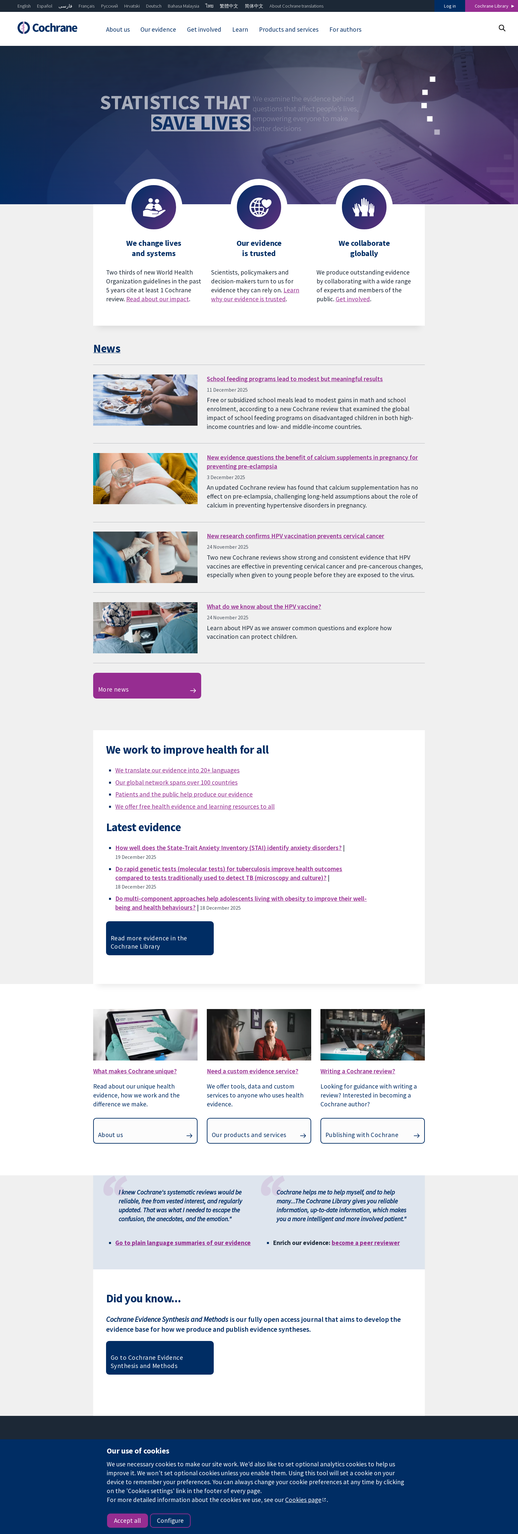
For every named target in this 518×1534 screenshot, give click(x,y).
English (24, 6)
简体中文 (254, 6)
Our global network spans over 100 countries (176, 782)
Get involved (204, 29)
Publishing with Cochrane (362, 1135)
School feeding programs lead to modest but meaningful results (295, 379)
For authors (345, 29)
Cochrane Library (491, 6)
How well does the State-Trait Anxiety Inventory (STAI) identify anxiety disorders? (228, 848)
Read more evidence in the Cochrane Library (149, 942)
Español (44, 6)
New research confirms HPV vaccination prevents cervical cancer (295, 536)
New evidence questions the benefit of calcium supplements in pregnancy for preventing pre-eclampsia (312, 461)
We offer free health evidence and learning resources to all (195, 806)
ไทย (209, 6)
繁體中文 (229, 6)
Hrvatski (132, 6)
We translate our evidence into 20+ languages (177, 770)
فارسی (65, 6)
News (107, 348)
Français (86, 6)
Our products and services (249, 1135)
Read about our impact (157, 299)
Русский (109, 6)
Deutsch (154, 6)
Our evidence (158, 29)
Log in (450, 6)
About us (118, 29)
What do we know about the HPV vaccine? (264, 606)
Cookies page (303, 1500)
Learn (240, 29)
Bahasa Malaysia (183, 6)
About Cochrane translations (296, 6)
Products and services (288, 29)
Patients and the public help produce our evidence (184, 794)
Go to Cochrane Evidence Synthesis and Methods (147, 1362)
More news (113, 689)
